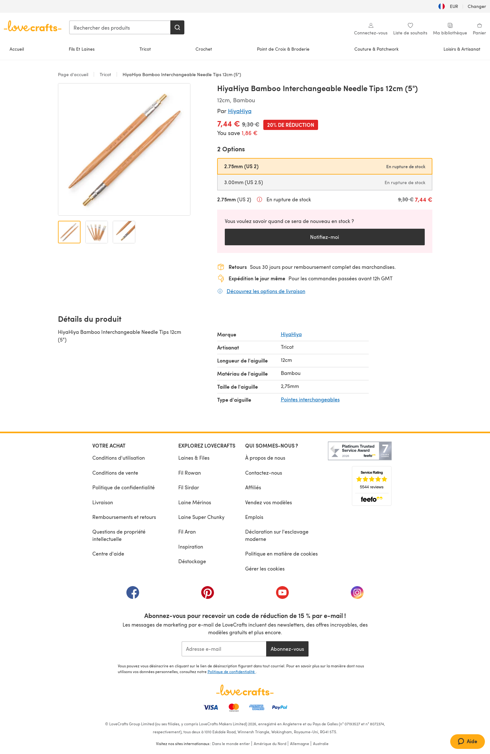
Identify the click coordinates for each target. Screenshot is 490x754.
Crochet (203, 49)
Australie (321, 743)
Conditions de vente (115, 472)
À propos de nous (265, 457)
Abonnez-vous (287, 648)
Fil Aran (187, 531)
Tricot (145, 49)
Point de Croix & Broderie (283, 49)
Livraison (102, 502)
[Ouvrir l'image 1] (69, 232)
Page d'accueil (73, 74)
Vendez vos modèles (268, 502)
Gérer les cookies (265, 568)
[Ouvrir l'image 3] (124, 232)
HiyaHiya (240, 111)
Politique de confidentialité (123, 487)
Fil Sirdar (188, 487)
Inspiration (190, 546)
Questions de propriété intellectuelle (119, 535)
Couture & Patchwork (376, 49)
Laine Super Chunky (201, 516)
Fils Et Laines (82, 49)
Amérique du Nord (270, 743)
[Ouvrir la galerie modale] (124, 149)
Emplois (254, 516)
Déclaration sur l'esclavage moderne (277, 535)
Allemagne (299, 743)
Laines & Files (193, 457)
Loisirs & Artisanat (462, 49)
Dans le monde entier (231, 743)
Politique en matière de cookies (281, 553)
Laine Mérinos (194, 502)
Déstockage (192, 561)
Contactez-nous (263, 472)
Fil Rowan (189, 472)
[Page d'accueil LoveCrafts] (245, 690)
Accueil (17, 49)
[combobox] (120, 27)
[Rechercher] (177, 27)
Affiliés (253, 487)
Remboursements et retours (124, 516)
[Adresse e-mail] (223, 649)
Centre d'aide (108, 553)
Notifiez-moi (324, 236)
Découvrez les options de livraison (266, 290)
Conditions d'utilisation (118, 457)
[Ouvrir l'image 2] (96, 232)
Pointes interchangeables (310, 399)
